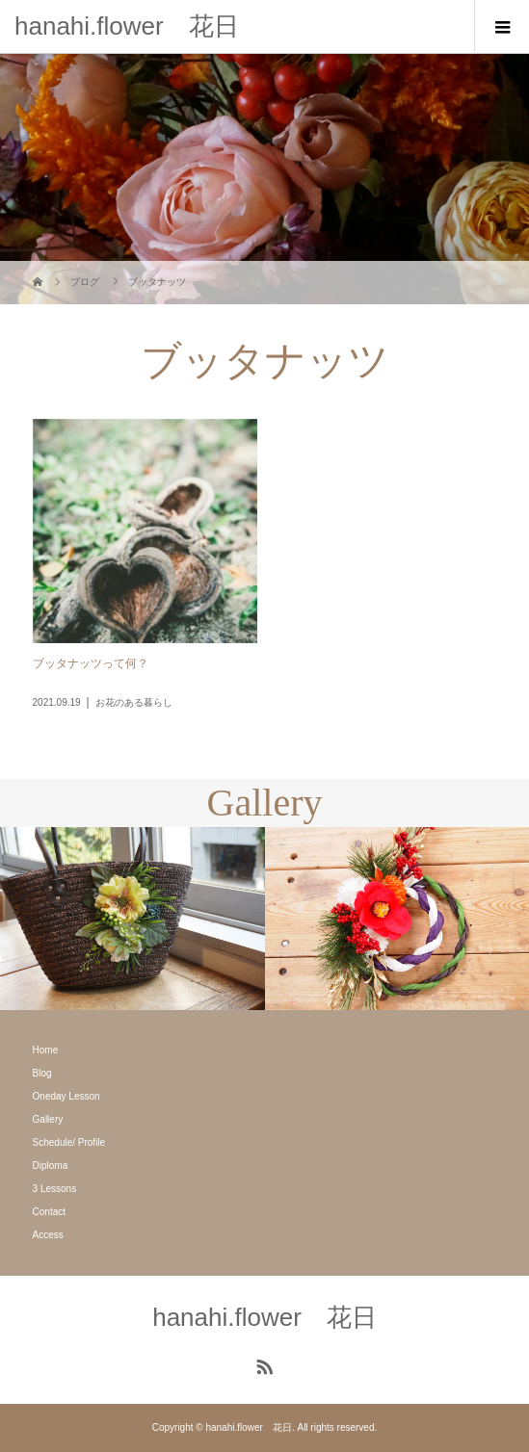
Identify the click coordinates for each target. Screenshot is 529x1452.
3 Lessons (55, 1188)
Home (46, 1050)
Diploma (50, 1165)
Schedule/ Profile (69, 1142)
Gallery (48, 1119)
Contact (49, 1211)
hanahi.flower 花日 (126, 26)
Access (48, 1235)
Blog (42, 1073)
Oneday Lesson (66, 1096)
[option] (132, 918)
